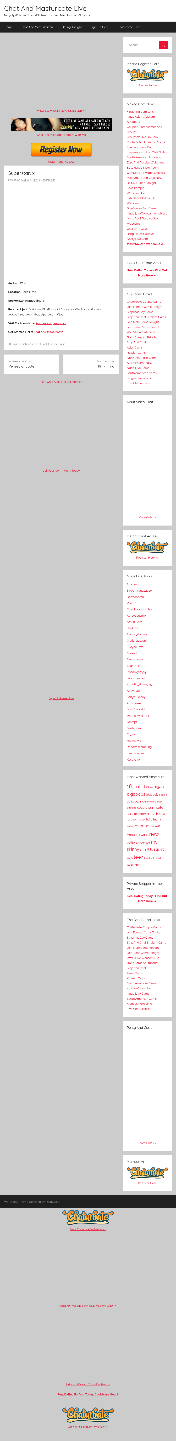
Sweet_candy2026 (139, 590)
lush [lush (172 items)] (152, 826)
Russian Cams (136, 352)
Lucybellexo (135, 647)
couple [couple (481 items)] (142, 807)
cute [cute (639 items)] (159, 807)
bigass (16, 344)
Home (8, 27)
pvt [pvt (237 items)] (137, 842)
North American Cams (141, 357)
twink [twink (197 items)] (152, 857)
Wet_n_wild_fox (138, 715)
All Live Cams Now (139, 362)
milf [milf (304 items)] (157, 826)
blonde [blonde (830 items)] (140, 801)
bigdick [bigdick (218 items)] (162, 794)
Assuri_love (134, 622)
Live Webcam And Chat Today (147, 152)
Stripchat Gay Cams (140, 312)
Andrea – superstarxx (51, 323)
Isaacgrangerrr (136, 678)
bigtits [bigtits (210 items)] (130, 801)
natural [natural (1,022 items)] (142, 834)
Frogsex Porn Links (139, 378)
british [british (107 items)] (159, 802)
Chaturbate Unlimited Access (146, 142)
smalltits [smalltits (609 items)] (146, 849)
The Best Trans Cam (140, 147)
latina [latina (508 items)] (157, 819)
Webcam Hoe (136, 193)
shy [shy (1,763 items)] (154, 842)
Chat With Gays (137, 228)
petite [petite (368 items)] (131, 842)
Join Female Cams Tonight (144, 306)
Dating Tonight (72, 27)
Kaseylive (133, 759)
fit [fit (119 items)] (164, 814)
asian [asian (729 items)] (145, 787)
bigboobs (27, 344)
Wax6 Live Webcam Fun (143, 332)
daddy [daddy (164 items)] (130, 814)
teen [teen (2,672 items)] (139, 857)
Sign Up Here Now (61, 698)
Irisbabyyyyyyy (136, 672)
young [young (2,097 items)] (133, 864)
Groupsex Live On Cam (142, 137)
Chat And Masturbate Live (45, 8)
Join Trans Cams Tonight (143, 327)
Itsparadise (49, 179)
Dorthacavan (135, 597)
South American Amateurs (144, 157)
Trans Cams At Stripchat (142, 337)
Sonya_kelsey (136, 697)
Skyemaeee (135, 659)
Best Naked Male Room (143, 167)
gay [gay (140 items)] (144, 820)
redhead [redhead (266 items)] (145, 842)
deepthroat (40, 344)
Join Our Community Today (61, 470)
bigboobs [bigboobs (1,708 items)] (136, 794)
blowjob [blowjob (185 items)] (151, 801)
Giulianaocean (136, 640)
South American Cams (142, 373)
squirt (62, 344)
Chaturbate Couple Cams (144, 301)
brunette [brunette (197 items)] (131, 807)
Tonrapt (132, 722)
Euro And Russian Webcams (145, 162)
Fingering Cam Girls (140, 111)
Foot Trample (136, 188)
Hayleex (132, 628)
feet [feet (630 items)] (159, 814)
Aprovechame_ (137, 615)
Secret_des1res (137, 634)
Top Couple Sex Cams (141, 208)
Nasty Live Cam (137, 239)
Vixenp (131, 603)
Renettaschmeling (139, 747)
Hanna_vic (134, 740)
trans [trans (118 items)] (146, 858)
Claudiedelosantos (139, 609)
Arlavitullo (134, 690)
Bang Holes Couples (140, 234)
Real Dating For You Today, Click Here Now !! (88, 1394)
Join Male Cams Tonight (143, 322)
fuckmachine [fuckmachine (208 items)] (134, 819)
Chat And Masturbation (37, 27)
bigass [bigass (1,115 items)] (159, 786)
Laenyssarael (136, 753)
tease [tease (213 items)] (130, 857)
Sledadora (134, 728)
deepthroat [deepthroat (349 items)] (141, 814)
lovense (53, 344)
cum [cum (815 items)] (151, 807)
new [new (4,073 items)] (154, 834)
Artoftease (134, 703)
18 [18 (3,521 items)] (129, 786)
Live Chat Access (138, 383)
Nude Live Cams (138, 368)
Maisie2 (132, 653)
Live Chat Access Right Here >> (61, 381)
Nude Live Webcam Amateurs (147, 213)
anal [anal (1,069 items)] (136, 786)
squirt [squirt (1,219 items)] (159, 849)
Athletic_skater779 (139, 684)
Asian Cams (134, 347)
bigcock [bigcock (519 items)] (152, 794)
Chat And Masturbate (48, 332)
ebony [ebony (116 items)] (152, 814)
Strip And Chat (136, 342)
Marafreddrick (136, 709)
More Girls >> (147, 517)
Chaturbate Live (128, 27)
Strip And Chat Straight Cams (146, 317)
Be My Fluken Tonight (141, 183)
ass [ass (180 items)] (151, 787)
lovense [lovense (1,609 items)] (141, 825)
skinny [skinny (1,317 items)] (133, 849)
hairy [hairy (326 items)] (149, 819)
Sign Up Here (100, 27)
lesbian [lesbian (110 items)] (130, 827)
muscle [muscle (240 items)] (131, 834)
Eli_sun (131, 734)
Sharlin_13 (133, 665)
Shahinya (133, 584)
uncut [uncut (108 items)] (158, 858)
